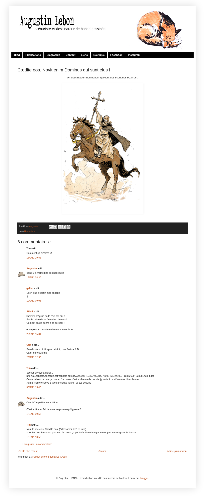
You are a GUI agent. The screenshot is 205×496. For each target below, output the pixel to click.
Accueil (102, 451)
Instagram (134, 54)
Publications (33, 54)
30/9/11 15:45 (33, 387)
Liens (84, 54)
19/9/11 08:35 (33, 277)
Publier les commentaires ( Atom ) (50, 456)
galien (30, 288)
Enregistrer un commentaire (37, 444)
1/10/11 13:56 (33, 437)
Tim (28, 368)
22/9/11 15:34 (33, 334)
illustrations (29, 231)
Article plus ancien (177, 451)
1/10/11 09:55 (33, 414)
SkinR (30, 311)
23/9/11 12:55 (33, 357)
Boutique (99, 54)
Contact (70, 54)
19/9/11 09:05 (33, 300)
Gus (29, 345)
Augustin (31, 268)
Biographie (53, 54)
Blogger (144, 478)
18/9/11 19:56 (33, 257)
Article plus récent (27, 451)
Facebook (116, 54)
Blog (17, 54)
